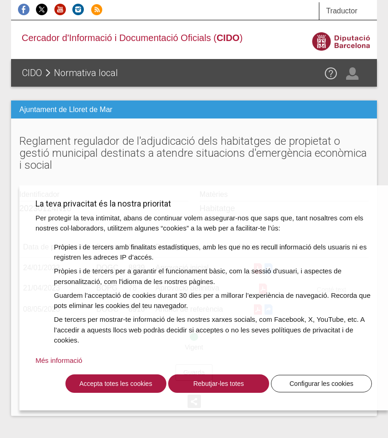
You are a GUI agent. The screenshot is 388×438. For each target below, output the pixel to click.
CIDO (32, 72)
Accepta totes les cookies (115, 383)
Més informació (58, 360)
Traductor (342, 11)
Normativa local (86, 72)
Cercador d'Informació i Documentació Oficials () (132, 38)
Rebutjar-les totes (218, 383)
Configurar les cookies (321, 383)
